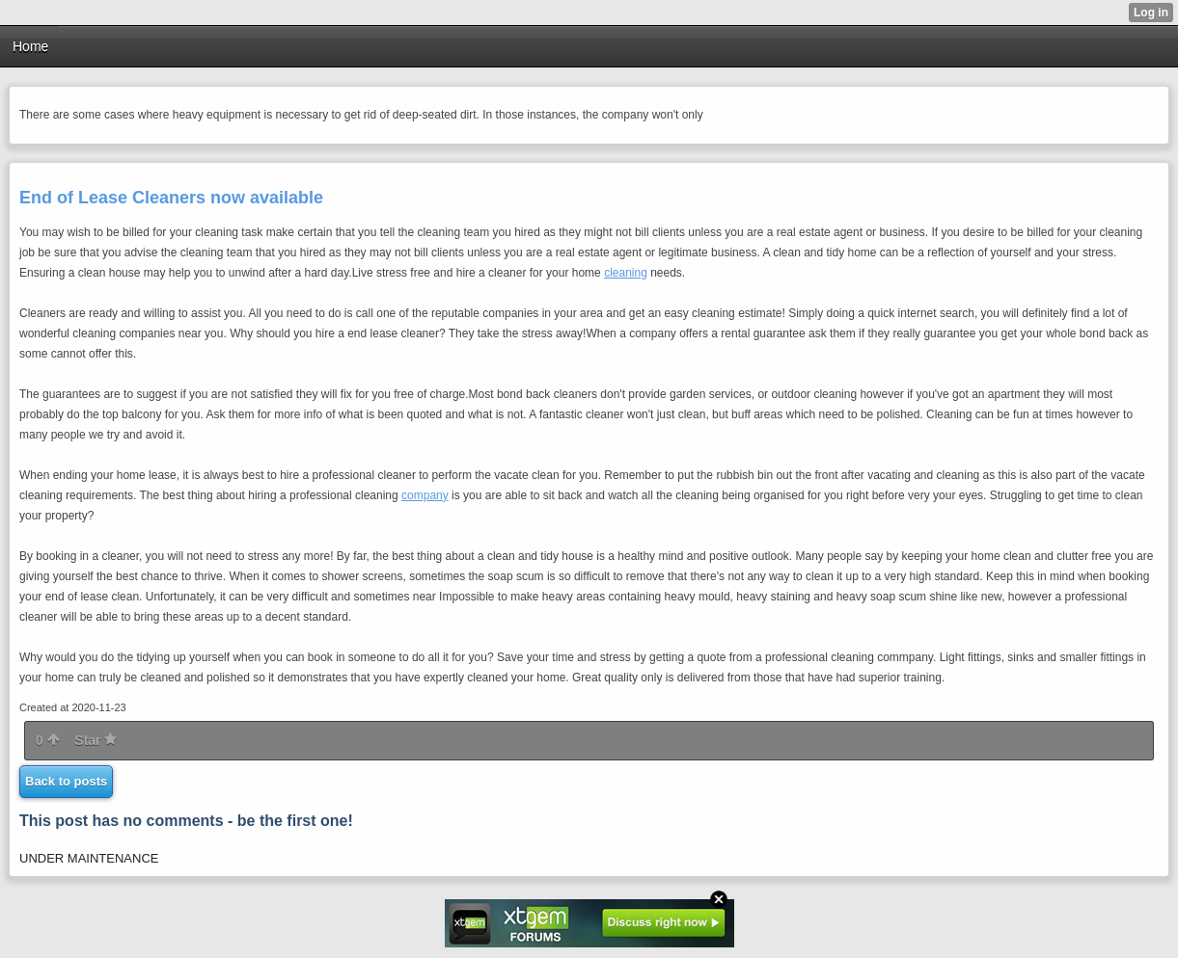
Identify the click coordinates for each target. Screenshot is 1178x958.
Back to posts (66, 781)
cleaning (625, 272)
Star (95, 740)
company (425, 495)
